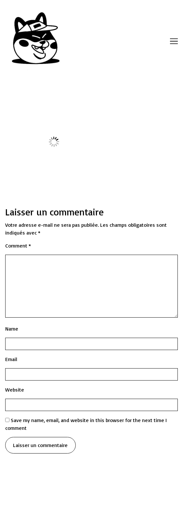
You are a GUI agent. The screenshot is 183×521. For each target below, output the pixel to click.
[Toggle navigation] (174, 41)
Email (11, 359)
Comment (18, 245)
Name (11, 328)
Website (14, 389)
